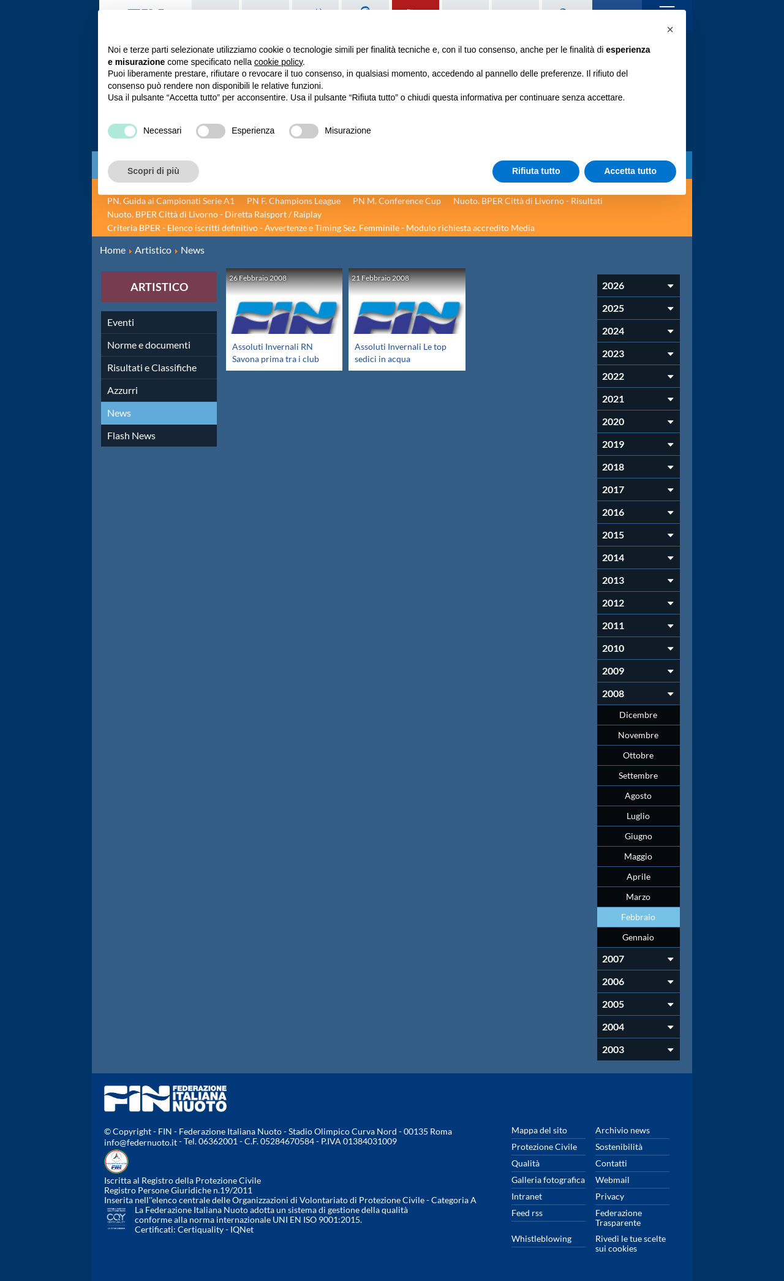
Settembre (638, 775)
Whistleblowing (541, 1238)
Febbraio (638, 917)
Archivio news (622, 1130)
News (119, 412)
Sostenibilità (619, 1146)
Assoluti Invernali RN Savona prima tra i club (279, 352)
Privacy (609, 1196)
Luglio (638, 816)
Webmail (612, 1179)
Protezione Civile (544, 1146)
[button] (670, 29)
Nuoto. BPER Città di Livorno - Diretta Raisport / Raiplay (214, 214)
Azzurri (122, 390)
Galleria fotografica (548, 1179)
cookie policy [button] (278, 62)
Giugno (638, 836)
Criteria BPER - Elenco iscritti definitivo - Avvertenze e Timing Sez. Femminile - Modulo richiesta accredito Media (321, 227)
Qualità (525, 1163)
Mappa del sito (539, 1130)
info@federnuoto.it (140, 1142)
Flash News (131, 435)
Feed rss (527, 1212)
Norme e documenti (148, 344)
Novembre (638, 735)
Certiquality (201, 1229)
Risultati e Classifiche (152, 367)
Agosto (638, 795)
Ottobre (638, 755)
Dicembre (638, 714)
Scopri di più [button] (153, 171)
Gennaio (638, 937)
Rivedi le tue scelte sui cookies (630, 1243)
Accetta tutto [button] (630, 171)
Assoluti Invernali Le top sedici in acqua (397, 352)
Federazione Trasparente (618, 1217)
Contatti (611, 1163)
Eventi (120, 322)
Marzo (638, 896)
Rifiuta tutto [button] (536, 171)
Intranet (526, 1196)
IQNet (242, 1229)
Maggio (638, 856)
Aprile (638, 876)
